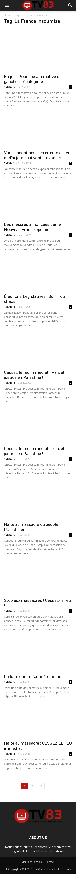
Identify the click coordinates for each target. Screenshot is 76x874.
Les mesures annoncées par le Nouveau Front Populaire (32, 227)
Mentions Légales (32, 862)
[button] (70, 5)
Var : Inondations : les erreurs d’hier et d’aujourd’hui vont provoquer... (37, 155)
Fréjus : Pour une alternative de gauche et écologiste (33, 79)
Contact (49, 862)
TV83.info (9, 86)
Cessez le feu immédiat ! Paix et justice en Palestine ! (34, 375)
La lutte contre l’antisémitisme (32, 676)
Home (7, 15)
